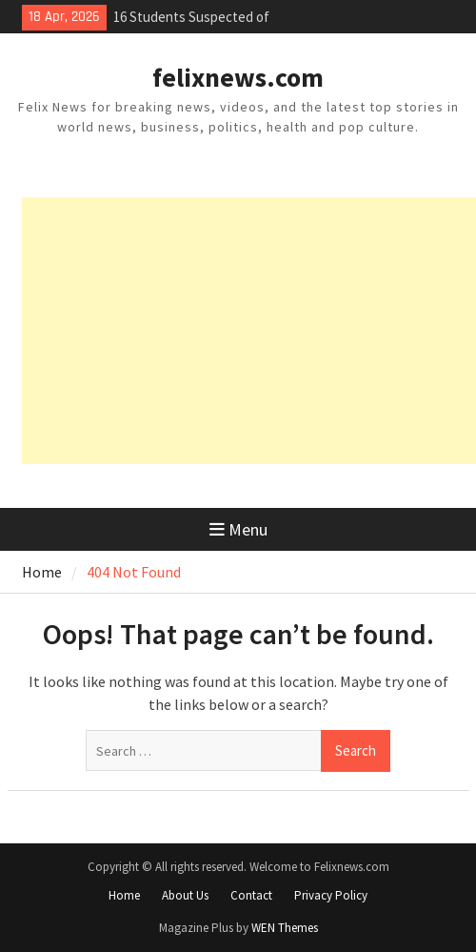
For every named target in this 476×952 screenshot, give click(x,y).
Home (124, 895)
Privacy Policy (330, 895)
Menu (238, 529)
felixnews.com (238, 77)
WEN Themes (284, 928)
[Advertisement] (249, 330)
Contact (251, 895)
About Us (185, 895)
